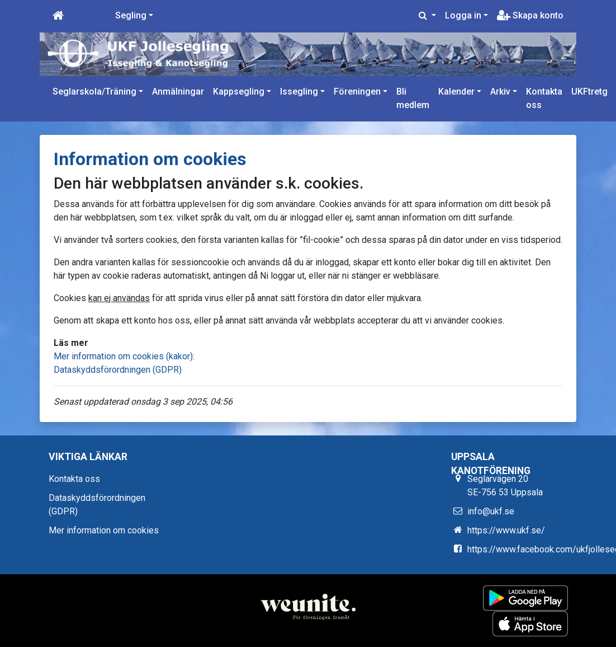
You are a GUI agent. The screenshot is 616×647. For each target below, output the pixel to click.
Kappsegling (238, 91)
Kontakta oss (544, 98)
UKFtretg (589, 91)
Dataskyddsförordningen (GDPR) (118, 369)
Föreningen (357, 91)
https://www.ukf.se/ (506, 530)
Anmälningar (178, 91)
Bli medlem (412, 98)
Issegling (299, 91)
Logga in (463, 15)
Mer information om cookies (104, 530)
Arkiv (500, 91)
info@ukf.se (490, 511)
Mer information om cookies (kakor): (124, 356)
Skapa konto (530, 15)
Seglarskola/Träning (94, 91)
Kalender (456, 91)
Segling (130, 15)
